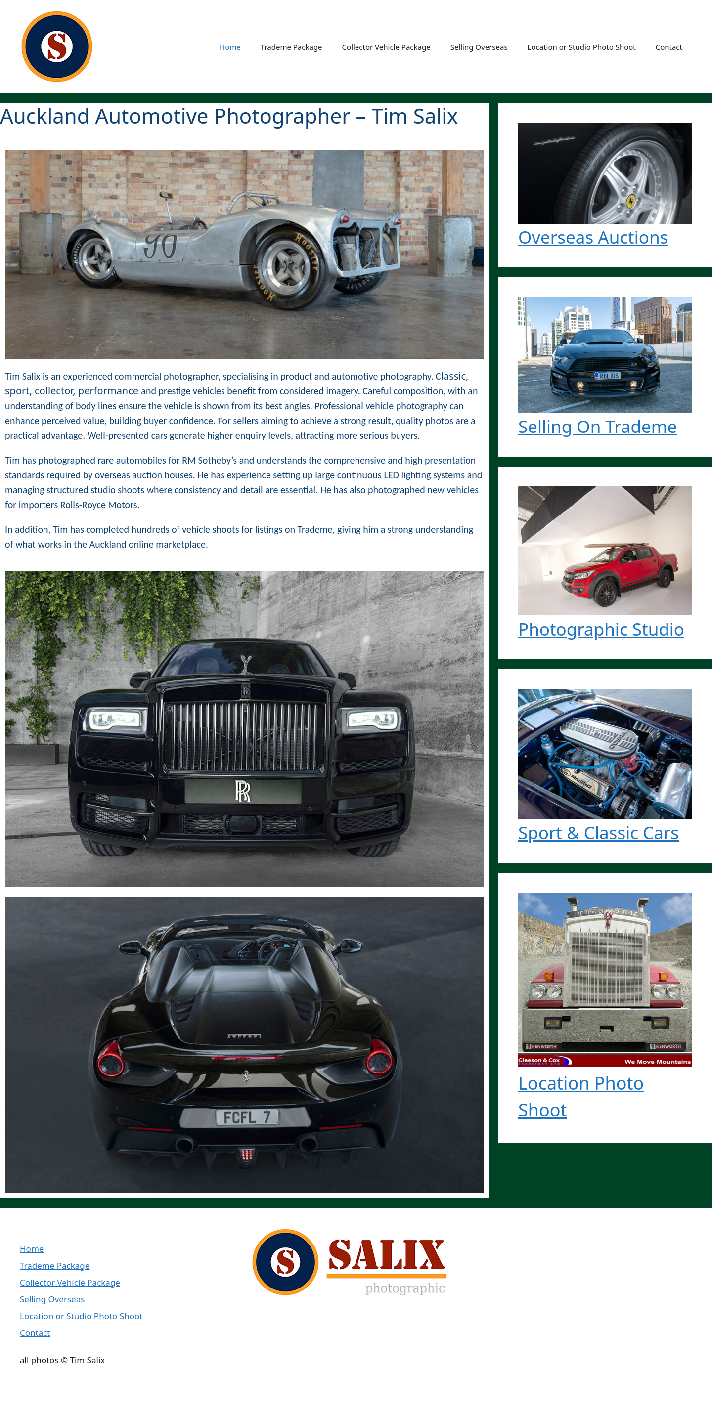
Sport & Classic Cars (598, 832)
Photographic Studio (601, 629)
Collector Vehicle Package (386, 47)
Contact (669, 47)
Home (230, 47)
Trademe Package (291, 47)
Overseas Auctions (593, 237)
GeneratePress (210, 1402)
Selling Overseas (479, 47)
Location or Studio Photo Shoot (582, 47)
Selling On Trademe (597, 426)
